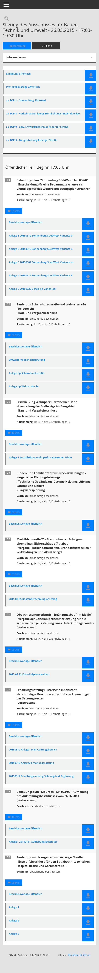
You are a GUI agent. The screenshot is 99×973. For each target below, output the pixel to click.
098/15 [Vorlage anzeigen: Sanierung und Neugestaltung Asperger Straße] (16, 882)
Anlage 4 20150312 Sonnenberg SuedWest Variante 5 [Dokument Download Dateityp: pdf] (40, 275)
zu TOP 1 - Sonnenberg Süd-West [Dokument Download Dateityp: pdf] (26, 100)
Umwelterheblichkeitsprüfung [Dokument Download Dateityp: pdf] (27, 359)
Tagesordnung (17, 45)
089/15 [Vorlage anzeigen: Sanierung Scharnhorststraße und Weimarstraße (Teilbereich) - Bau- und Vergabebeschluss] (16, 335)
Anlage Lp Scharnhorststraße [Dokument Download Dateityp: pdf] (26, 373)
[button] (90, 75)
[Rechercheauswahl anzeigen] (6, 19)
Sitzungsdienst (79, 955)
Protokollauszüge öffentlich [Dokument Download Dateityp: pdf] (23, 87)
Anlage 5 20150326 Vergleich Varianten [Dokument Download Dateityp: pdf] (32, 288)
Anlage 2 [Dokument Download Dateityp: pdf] (14, 920)
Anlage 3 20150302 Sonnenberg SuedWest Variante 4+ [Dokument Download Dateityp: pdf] (41, 262)
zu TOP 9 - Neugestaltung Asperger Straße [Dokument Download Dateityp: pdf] (31, 140)
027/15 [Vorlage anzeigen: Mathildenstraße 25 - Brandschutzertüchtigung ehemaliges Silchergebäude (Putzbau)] (16, 574)
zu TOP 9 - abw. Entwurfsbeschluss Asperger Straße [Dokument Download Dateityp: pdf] (37, 126)
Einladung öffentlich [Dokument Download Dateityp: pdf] (18, 73)
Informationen (16, 57)
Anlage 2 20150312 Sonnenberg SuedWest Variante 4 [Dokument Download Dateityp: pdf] (40, 249)
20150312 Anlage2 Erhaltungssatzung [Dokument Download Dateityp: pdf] (31, 762)
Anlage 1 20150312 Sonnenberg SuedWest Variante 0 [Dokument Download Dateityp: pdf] (40, 235)
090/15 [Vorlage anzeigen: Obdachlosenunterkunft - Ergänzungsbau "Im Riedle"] (16, 649)
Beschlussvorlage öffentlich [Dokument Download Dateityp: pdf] (25, 222)
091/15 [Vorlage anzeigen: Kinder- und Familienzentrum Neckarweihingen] (16, 512)
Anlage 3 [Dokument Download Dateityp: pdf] (14, 933)
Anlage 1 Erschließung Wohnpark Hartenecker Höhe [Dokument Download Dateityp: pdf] (40, 457)
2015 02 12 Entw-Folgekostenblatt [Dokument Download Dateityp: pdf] (29, 674)
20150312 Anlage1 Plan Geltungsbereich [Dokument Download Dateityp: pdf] (33, 749)
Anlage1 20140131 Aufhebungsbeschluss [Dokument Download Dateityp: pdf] (33, 841)
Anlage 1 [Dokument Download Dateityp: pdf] (14, 907)
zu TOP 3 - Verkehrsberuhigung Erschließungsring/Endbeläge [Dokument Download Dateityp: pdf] (43, 113)
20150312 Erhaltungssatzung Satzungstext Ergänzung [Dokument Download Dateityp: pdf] (41, 776)
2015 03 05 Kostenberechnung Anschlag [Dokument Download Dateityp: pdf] (33, 599)
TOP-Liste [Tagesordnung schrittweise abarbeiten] (46, 45)
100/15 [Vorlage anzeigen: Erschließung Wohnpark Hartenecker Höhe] (16, 432)
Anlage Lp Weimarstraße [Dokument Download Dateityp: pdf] (23, 386)
